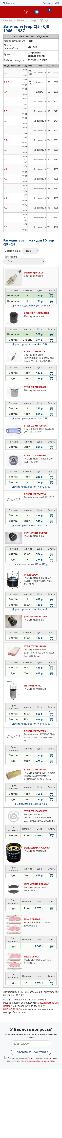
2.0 (5, 72)
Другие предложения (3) (31, 609)
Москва (10, 3)
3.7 (5, 140)
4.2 (5, 159)
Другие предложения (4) (31, 344)
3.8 (5, 149)
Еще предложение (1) (31, 564)
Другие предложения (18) (31, 305)
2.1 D (6, 82)
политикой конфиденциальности (38, 1061)
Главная (8, 20)
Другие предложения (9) (31, 525)
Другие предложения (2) (31, 418)
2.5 (5, 101)
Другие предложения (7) (31, 486)
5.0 (5, 217)
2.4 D (6, 91)
